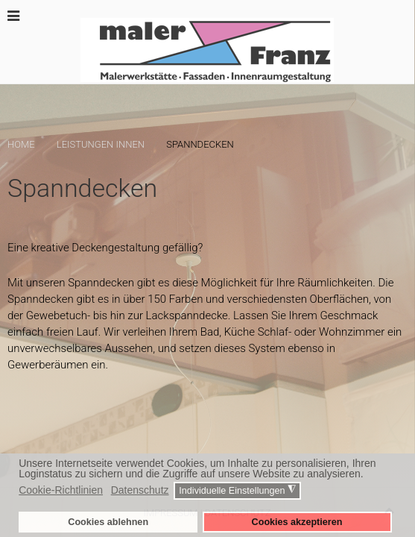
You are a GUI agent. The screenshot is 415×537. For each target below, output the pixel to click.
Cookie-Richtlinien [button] (61, 490)
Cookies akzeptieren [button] (297, 522)
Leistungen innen (101, 144)
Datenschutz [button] (140, 490)
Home (21, 144)
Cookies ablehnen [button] (108, 522)
